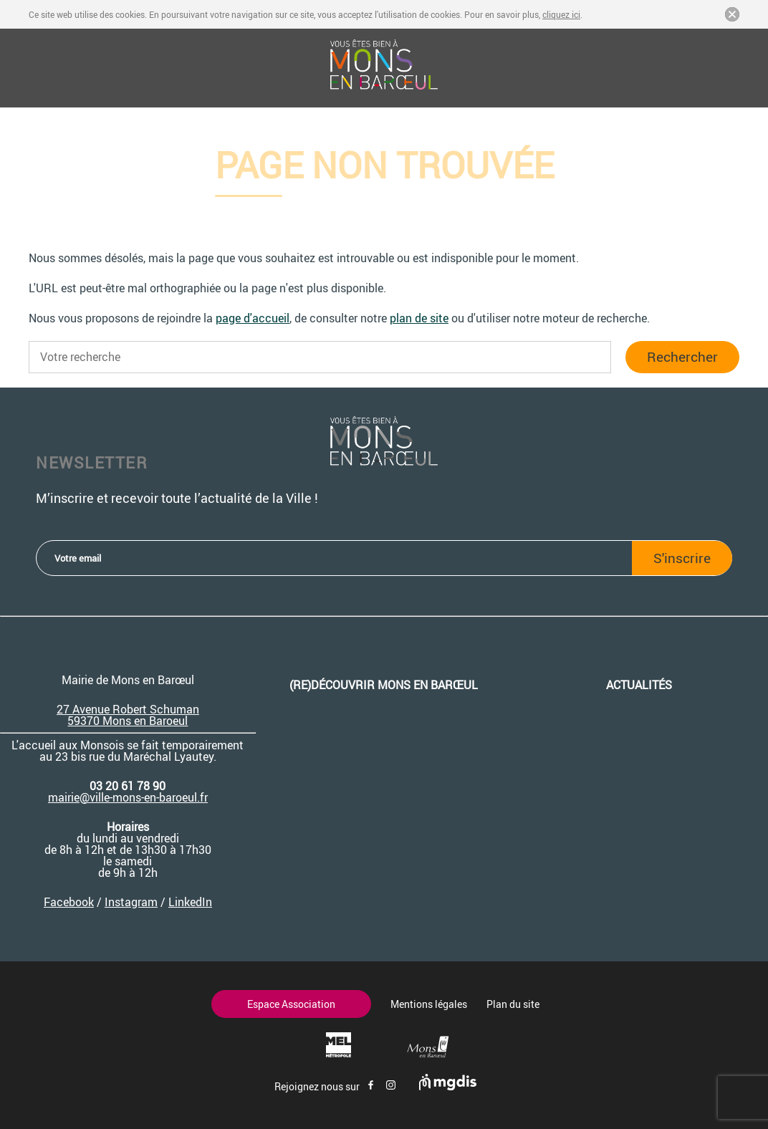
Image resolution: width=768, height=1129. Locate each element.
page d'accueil (252, 318)
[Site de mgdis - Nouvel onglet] (447, 1086)
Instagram (131, 902)
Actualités (639, 685)
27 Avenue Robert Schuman (128, 709)
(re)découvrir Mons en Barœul (383, 685)
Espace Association (291, 1004)
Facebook (69, 902)
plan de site (419, 318)
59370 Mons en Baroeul (127, 721)
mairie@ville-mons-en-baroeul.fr (128, 797)
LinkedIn (190, 902)
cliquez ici (561, 14)
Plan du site (512, 1004)
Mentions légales (428, 1004)
